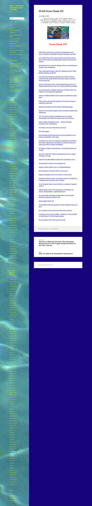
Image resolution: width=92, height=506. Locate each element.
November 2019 (13, 281)
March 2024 (12, 159)
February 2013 (13, 472)
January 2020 (13, 277)
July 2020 (12, 263)
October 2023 (13, 171)
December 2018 (13, 307)
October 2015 (13, 397)
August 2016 (12, 373)
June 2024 (12, 152)
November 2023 (13, 168)
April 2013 (12, 467)
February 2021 (13, 246)
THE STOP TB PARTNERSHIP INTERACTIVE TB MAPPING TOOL (57, 159)
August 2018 (12, 317)
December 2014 (13, 420)
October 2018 (13, 312)
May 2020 (12, 267)
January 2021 (13, 248)
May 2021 (12, 239)
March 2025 (12, 131)
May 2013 (12, 465)
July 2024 (12, 149)
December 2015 (13, 392)
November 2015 (13, 394)
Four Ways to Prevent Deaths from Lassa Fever (52, 127)
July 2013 (12, 460)
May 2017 (12, 352)
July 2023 (12, 178)
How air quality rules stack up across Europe (52, 220)
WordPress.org (13, 500)
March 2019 (12, 300)
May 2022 (12, 211)
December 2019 (13, 279)
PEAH (41, 19)
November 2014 (13, 423)
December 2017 (13, 336)
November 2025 (13, 112)
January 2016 (13, 390)
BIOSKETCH (12, 28)
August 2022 (12, 204)
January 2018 (13, 333)
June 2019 (12, 293)
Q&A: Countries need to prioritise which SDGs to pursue (55, 210)
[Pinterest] (43, 16)
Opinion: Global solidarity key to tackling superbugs (54, 167)
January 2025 (13, 135)
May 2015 (12, 409)
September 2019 (13, 286)
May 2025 (12, 126)
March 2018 (12, 328)
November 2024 (13, 140)
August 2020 (12, 260)
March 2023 (12, 187)
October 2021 (13, 227)
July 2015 (12, 404)
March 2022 (12, 215)
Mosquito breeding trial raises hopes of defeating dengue (56, 107)
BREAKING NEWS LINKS (15, 30)
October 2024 (13, 142)
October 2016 (13, 369)
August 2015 (12, 401)
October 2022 (13, 199)
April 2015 (12, 411)
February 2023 (13, 190)
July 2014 (12, 432)
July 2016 (12, 376)
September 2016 (13, 371)
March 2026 (12, 102)
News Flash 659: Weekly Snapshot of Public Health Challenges (15, 71)
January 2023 (13, 192)
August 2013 (12, 458)
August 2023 (12, 175)
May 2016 (12, 380)
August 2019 (12, 288)
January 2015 (13, 418)
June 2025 (12, 124)
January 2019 (13, 305)
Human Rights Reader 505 (46, 201)
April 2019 (12, 298)
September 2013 (13, 456)
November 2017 (13, 338)
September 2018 (13, 314)
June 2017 (12, 350)
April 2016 (12, 383)
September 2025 (13, 117)
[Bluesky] (47, 16)
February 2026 (13, 105)
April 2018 (12, 326)
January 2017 (13, 361)
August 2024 (12, 147)
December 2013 (13, 449)
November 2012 (13, 479)
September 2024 (13, 145)
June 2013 (12, 463)
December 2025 (13, 109)
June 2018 (12, 321)
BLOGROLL (12, 48)
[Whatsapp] (46, 16)
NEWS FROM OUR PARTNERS (16, 54)
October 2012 (13, 482)
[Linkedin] (42, 16)
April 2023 (12, 185)
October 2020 (13, 255)
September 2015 (13, 399)
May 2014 (12, 437)
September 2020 (13, 258)
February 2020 (13, 274)
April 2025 (12, 128)
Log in (11, 493)
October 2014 (13, 425)
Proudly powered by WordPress (46, 265)
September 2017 (13, 343)
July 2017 (12, 347)
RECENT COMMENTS (14, 41)
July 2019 (12, 291)
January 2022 (13, 220)
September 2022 (13, 201)
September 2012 (13, 484)
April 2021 (12, 241)
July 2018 (12, 319)
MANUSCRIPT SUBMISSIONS (16, 46)
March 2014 (12, 442)
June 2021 (12, 237)
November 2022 (13, 197)
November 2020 (13, 253)
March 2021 (12, 244)
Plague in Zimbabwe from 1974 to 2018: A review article (55, 174)
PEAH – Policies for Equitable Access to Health (17, 8)
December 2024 (13, 138)
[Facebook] (39, 16)
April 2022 (12, 213)
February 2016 (13, 387)
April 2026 (12, 100)
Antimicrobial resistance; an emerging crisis (52, 163)
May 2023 (12, 182)
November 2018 (13, 310)
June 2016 (12, 378)
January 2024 (13, 164)
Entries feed (12, 495)
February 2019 (13, 303)
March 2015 (12, 413)
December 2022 (13, 194)
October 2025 (13, 114)
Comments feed (13, 498)
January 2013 (13, 475)
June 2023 (12, 180)
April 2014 (12, 439)
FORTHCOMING (13, 43)
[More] (48, 16)
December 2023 (13, 166)
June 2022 (12, 208)
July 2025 (12, 121)
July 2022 (12, 206)
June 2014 (12, 434)
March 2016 (12, 385)
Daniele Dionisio (54, 229)
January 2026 (13, 107)
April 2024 (12, 157)
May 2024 (12, 154)
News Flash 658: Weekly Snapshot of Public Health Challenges (15, 86)
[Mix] (44, 16)
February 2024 (13, 161)
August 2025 (12, 119)
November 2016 (13, 366)
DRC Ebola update (44, 131)
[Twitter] (40, 16)
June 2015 (12, 406)
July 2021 (12, 234)
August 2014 (12, 430)
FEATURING (12, 32)
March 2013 (12, 470)
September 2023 (13, 173)
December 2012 (13, 477)
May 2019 (12, 296)
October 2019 (13, 284)
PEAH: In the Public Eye (15, 39)
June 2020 (12, 265)
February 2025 (13, 133)
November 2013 (13, 451)
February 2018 (13, 331)
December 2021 (13, 223)
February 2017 (13, 359)
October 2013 (13, 453)
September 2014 (13, 427)
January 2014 (13, 446)
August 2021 (12, 232)
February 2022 (13, 218)
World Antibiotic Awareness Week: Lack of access (53, 171)
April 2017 (12, 354)
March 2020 (12, 272)
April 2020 (12, 270)
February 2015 (13, 416)
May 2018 (12, 324)
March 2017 (12, 357)
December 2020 (13, 251)
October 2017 (13, 340)
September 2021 (13, 230)
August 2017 (12, 345)
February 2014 (13, 444)
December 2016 (13, 364)
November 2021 (13, 225)
